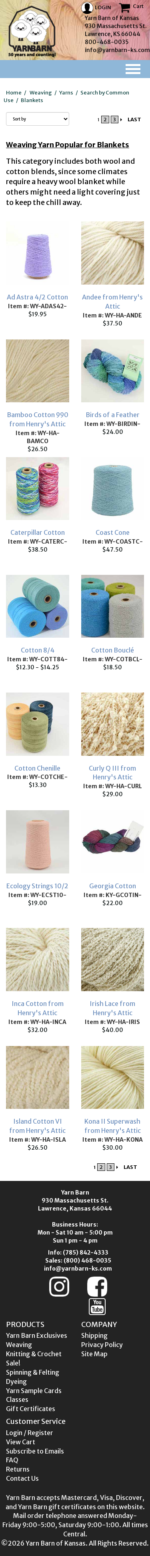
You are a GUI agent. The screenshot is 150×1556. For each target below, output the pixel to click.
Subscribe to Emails (35, 1451)
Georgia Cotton (112, 886)
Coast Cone (113, 532)
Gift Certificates (30, 1409)
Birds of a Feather (113, 415)
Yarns (66, 92)
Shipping (94, 1335)
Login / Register (29, 1433)
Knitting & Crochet (34, 1354)
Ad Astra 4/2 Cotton (37, 297)
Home (14, 92)
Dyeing (16, 1381)
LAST (134, 119)
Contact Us (22, 1478)
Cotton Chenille (37, 768)
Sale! (13, 1363)
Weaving (41, 92)
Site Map (94, 1354)
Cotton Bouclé (112, 650)
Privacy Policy (102, 1345)
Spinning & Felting (32, 1372)
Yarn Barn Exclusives (36, 1335)
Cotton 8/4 (37, 650)
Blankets (32, 100)
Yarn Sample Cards (34, 1391)
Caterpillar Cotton (37, 532)
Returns (18, 1469)
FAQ (12, 1460)
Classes (17, 1399)
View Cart (20, 1442)
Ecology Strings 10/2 (37, 886)
